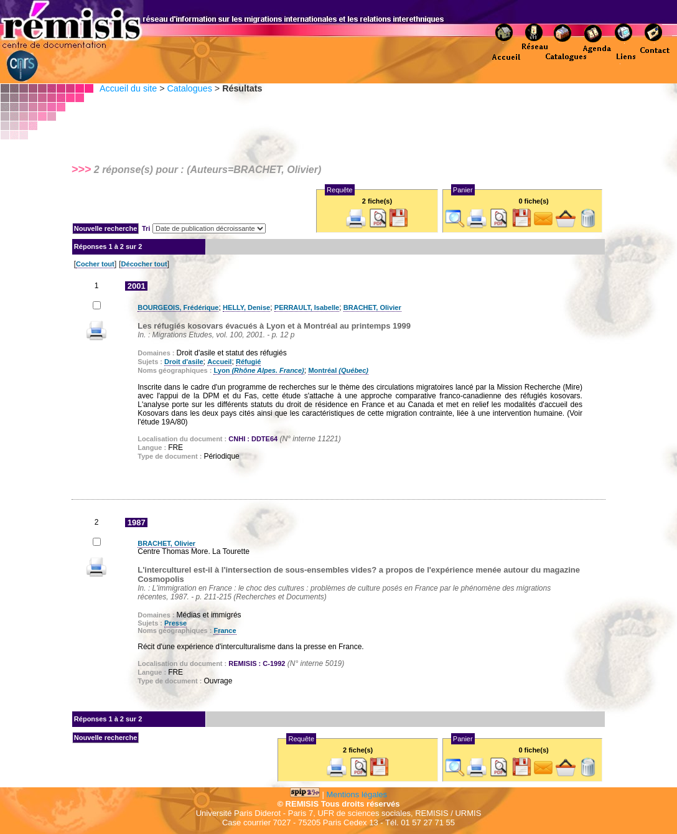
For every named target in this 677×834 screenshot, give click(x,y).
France (224, 630)
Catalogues (189, 88)
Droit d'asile (183, 361)
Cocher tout (95, 264)
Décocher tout (144, 264)
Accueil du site (128, 88)
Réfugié (248, 361)
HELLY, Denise (246, 307)
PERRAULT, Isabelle (306, 307)
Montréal (338, 370)
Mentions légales (357, 794)
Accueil (219, 361)
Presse (175, 623)
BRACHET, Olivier (372, 307)
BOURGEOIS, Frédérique (178, 307)
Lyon (258, 370)
